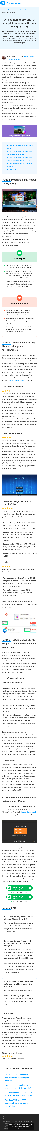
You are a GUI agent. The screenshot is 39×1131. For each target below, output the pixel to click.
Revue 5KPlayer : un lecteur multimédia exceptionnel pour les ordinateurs (18, 1078)
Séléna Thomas (29, 56)
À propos (22, 1121)
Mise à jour (15, 1121)
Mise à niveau (7, 1121)
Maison (4, 10)
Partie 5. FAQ (11, 169)
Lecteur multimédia (24, 10)
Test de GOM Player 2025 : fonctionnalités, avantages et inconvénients (16, 1103)
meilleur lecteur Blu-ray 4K (18, 380)
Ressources (12, 10)
